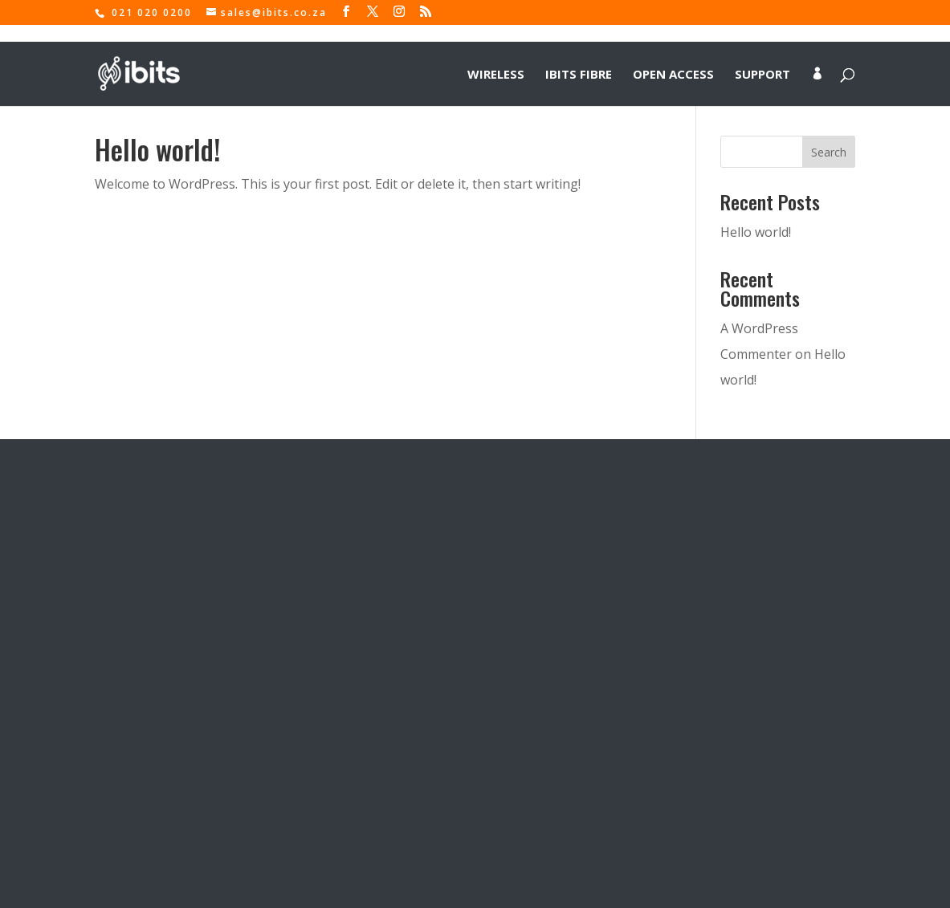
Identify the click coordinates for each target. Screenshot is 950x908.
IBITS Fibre (578, 57)
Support (762, 57)
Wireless (495, 57)
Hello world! (157, 148)
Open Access (673, 57)
